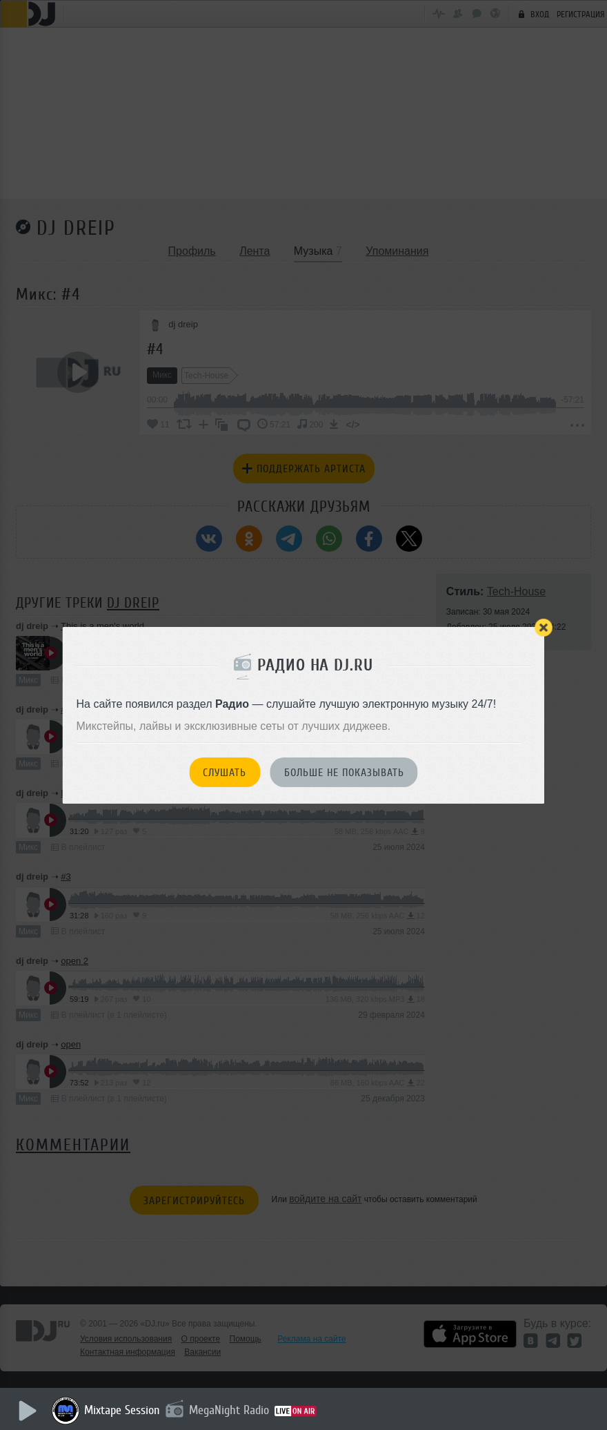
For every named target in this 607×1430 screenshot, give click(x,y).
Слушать (224, 772)
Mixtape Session (122, 1410)
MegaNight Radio (229, 1410)
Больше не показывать (344, 772)
